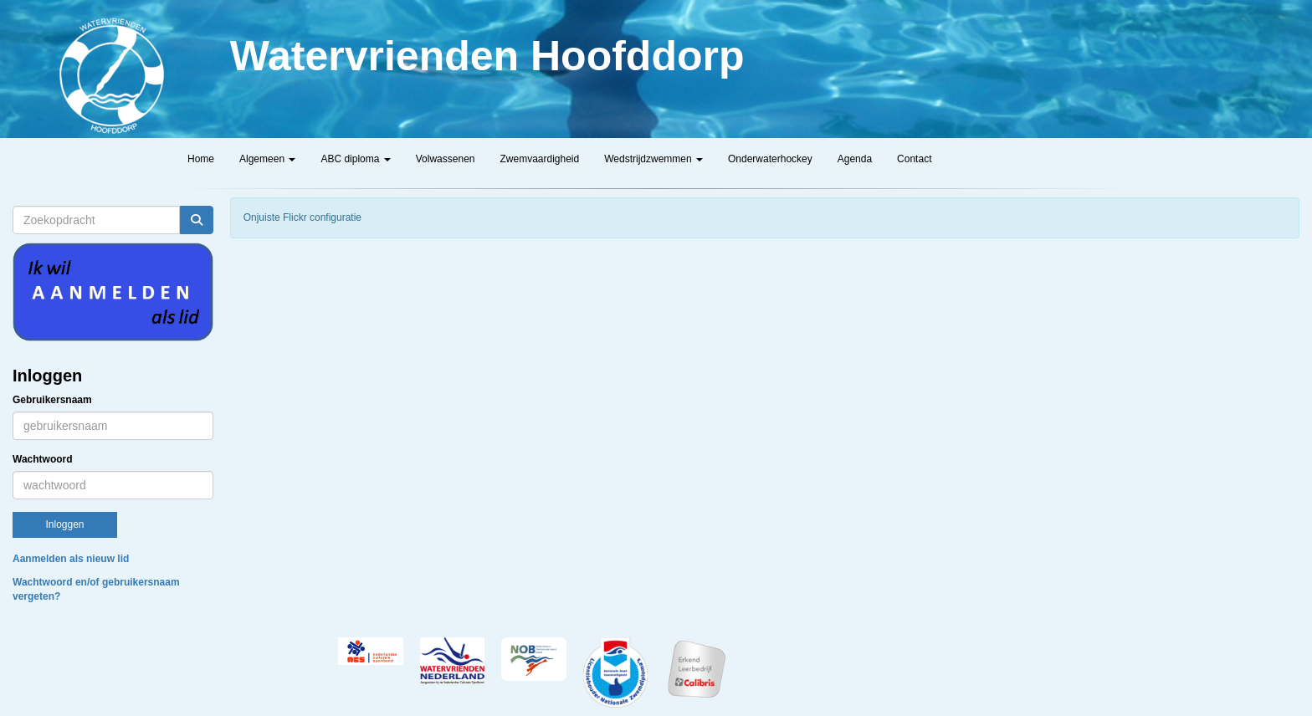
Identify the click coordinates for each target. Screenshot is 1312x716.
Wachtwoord (43, 459)
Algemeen (267, 159)
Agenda (855, 159)
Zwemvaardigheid (539, 159)
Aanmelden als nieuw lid (71, 559)
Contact (914, 159)
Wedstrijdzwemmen (653, 159)
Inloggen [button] (64, 524)
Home (200, 159)
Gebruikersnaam (52, 400)
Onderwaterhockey (770, 159)
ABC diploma (355, 159)
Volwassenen (445, 159)
